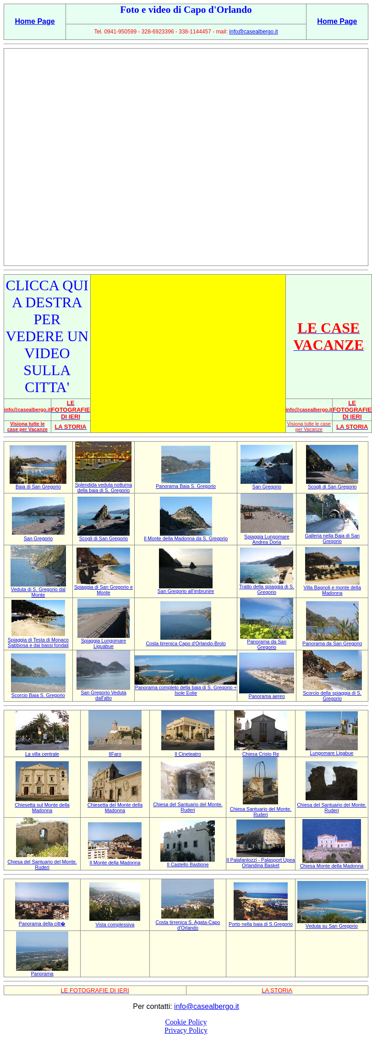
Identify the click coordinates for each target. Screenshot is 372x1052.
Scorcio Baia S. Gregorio (38, 695)
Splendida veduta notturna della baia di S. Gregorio (103, 487)
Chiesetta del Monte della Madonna (115, 807)
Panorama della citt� (42, 923)
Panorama (42, 973)
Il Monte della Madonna (115, 862)
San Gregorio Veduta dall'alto (103, 695)
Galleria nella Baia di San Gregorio (332, 538)
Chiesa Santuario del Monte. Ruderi (260, 811)
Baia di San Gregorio (38, 486)
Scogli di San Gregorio (332, 486)
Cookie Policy (186, 1022)
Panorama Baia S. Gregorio (186, 486)
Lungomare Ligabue (332, 753)
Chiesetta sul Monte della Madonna (42, 807)
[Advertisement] (184, 157)
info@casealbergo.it (253, 31)
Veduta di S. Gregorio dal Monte (38, 592)
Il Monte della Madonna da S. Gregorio (186, 538)
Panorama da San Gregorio (266, 644)
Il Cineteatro (188, 754)
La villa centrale (42, 754)
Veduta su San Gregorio (332, 926)
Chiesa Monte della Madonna (332, 866)
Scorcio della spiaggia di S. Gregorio (332, 695)
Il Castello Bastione (187, 864)
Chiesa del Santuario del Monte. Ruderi (188, 807)
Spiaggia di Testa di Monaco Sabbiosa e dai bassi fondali (38, 642)
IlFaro (115, 754)
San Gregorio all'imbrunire (186, 591)
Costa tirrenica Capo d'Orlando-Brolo (185, 643)
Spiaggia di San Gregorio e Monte (103, 589)
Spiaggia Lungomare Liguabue (103, 643)
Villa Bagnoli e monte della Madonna (332, 590)
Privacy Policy (186, 1030)
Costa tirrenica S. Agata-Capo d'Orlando (187, 924)
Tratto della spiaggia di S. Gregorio (266, 589)
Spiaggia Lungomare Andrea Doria (266, 539)
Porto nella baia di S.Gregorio (261, 924)
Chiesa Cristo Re (260, 754)
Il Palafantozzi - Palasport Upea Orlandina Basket (260, 862)
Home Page (35, 21)
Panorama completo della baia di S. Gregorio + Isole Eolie (186, 690)
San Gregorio (266, 486)
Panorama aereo (267, 696)
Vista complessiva (114, 924)
